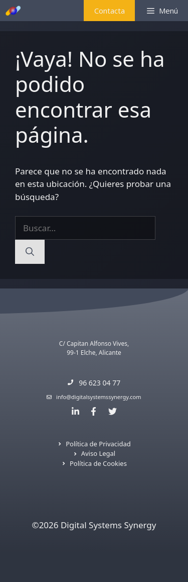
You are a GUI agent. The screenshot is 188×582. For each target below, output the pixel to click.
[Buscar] (30, 252)
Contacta (109, 11)
